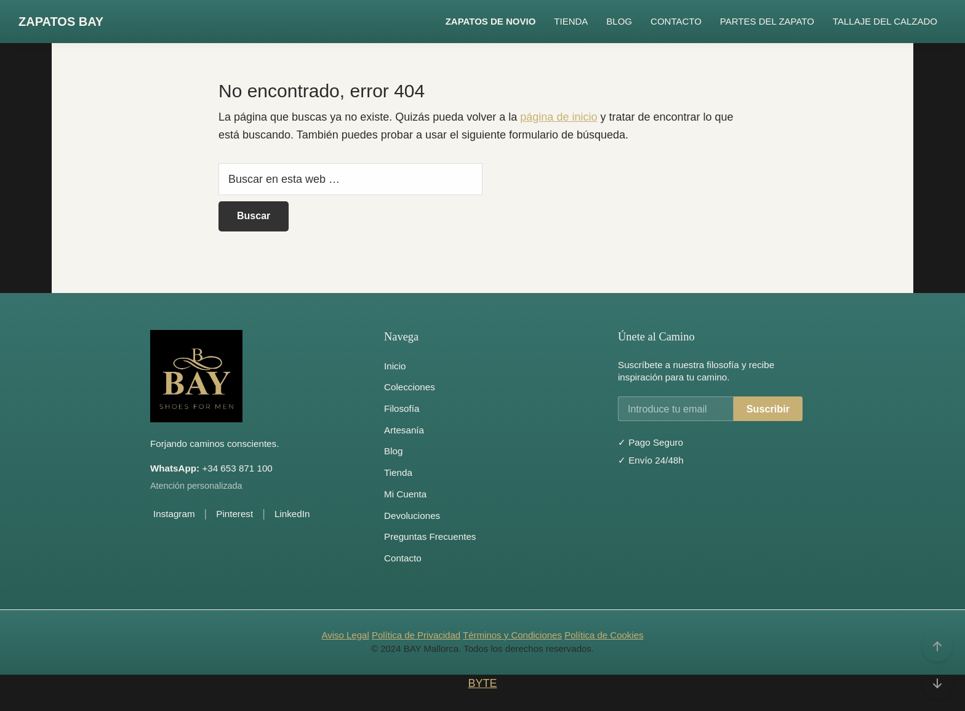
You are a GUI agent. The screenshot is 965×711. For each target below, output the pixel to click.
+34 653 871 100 (211, 468)
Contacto (403, 558)
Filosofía (401, 408)
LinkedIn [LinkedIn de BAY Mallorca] (292, 513)
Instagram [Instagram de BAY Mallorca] (174, 513)
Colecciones (409, 387)
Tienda (398, 472)
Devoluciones (412, 515)
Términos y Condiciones (512, 635)
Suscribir (768, 408)
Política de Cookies (603, 635)
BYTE (482, 683)
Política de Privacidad (416, 635)
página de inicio (558, 117)
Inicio (395, 366)
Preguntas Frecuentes (430, 536)
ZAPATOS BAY (60, 21)
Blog (393, 451)
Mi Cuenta (405, 494)
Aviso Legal (345, 635)
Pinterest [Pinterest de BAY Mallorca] (234, 513)
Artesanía (404, 430)
